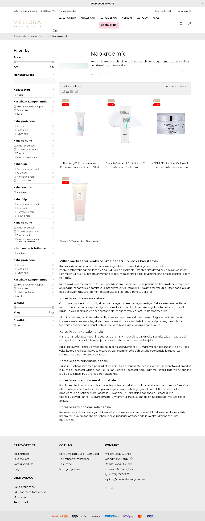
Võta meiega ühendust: (26, 11)
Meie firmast (21, 453)
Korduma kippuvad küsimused (79, 453)
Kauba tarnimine (24, 486)
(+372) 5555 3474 (47, 11)
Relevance (182, 86)
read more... (97, 74)
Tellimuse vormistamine (74, 458)
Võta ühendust (23, 464)
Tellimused (21, 502)
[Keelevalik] (167, 11)
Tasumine (65, 464)
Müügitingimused (70, 469)
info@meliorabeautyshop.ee (127, 479)
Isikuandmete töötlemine (30, 492)
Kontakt (142, 18)
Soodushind (109, 24)
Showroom (88, 18)
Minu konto (21, 497)
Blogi (156, 18)
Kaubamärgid (108, 18)
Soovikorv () (184, 11)
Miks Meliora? (22, 458)
